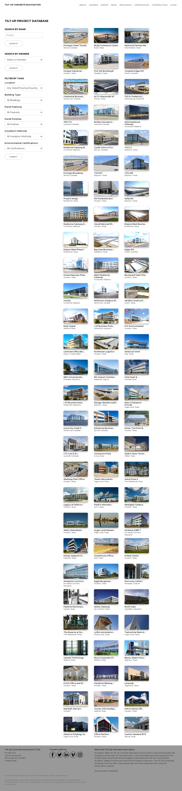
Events (104, 5)
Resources (126, 5)
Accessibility (112, 771)
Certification (141, 5)
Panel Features (13, 106)
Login (173, 5)
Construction (159, 5)
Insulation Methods (16, 131)
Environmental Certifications (21, 143)
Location (10, 82)
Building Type (13, 94)
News (114, 5)
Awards (93, 5)
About (82, 5)
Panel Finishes (13, 119)
